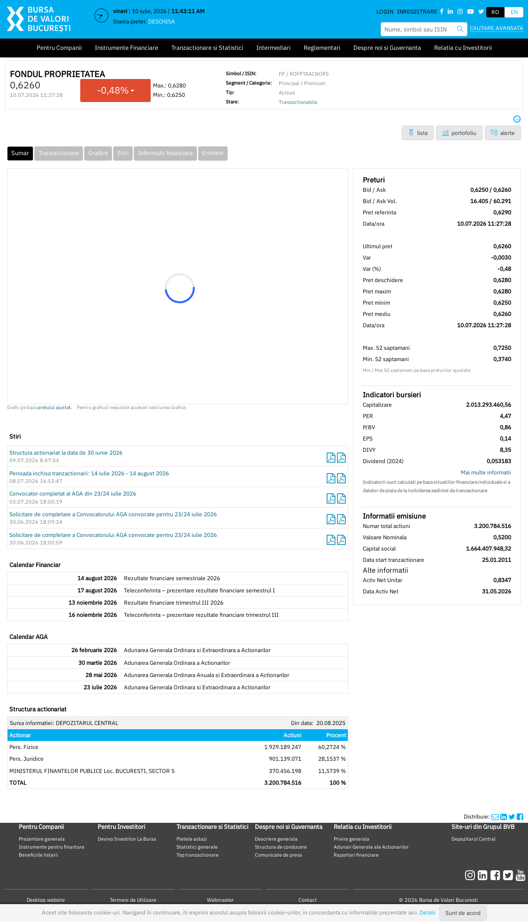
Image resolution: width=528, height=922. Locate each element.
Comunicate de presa (278, 854)
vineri (120, 11)
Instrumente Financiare (126, 48)
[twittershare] (511, 816)
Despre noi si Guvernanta (387, 48)
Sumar (20, 153)
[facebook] (496, 875)
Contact (307, 900)
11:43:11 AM (188, 11)
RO (495, 12)
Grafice (98, 153)
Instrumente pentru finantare (51, 846)
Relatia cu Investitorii (463, 48)
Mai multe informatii (486, 472)
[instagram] (471, 875)
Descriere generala (276, 838)
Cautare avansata (496, 28)
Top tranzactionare (197, 854)
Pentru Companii (59, 48)
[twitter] (509, 875)
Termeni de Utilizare (133, 900)
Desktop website (46, 900)
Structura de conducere (281, 846)
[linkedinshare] (503, 816)
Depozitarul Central (473, 838)
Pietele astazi (191, 838)
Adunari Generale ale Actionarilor (371, 846)
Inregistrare (417, 11)
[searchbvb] (460, 29)
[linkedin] (484, 875)
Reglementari (322, 48)
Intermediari (273, 48)
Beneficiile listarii (38, 854)
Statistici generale (197, 846)
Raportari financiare (356, 854)
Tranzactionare (58, 153)
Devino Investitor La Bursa (127, 838)
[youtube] (521, 875)
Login (384, 11)
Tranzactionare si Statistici (207, 48)
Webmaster (220, 900)
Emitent (213, 153)
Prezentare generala (42, 838)
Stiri (123, 153)
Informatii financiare (165, 153)
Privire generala (351, 838)
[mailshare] (495, 816)
